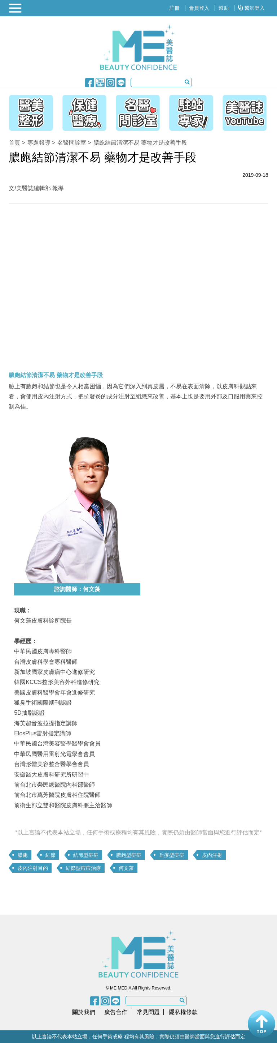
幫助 (224, 8)
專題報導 (38, 143)
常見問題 (148, 1012)
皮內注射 (212, 855)
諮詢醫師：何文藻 (77, 589)
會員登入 (199, 8)
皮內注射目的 (33, 868)
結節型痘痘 (85, 855)
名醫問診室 (71, 143)
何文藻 (126, 868)
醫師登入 (251, 8)
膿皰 (23, 855)
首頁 (14, 143)
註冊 (175, 8)
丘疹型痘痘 (171, 855)
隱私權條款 (183, 1012)
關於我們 (83, 1012)
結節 (50, 855)
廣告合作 (115, 1012)
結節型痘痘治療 (83, 868)
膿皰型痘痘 (128, 855)
